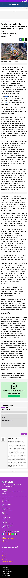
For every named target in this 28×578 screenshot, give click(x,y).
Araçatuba (4, 550)
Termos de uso (5, 569)
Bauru (3, 552)
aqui (6, 96)
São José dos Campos (7, 561)
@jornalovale (8, 531)
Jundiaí (3, 557)
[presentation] (17, 430)
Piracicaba (4, 559)
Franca (3, 555)
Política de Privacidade (7, 571)
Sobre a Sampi (5, 567)
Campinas (4, 553)
